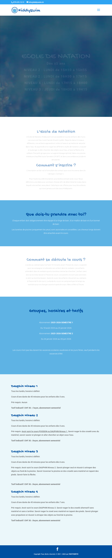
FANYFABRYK (73, 554)
